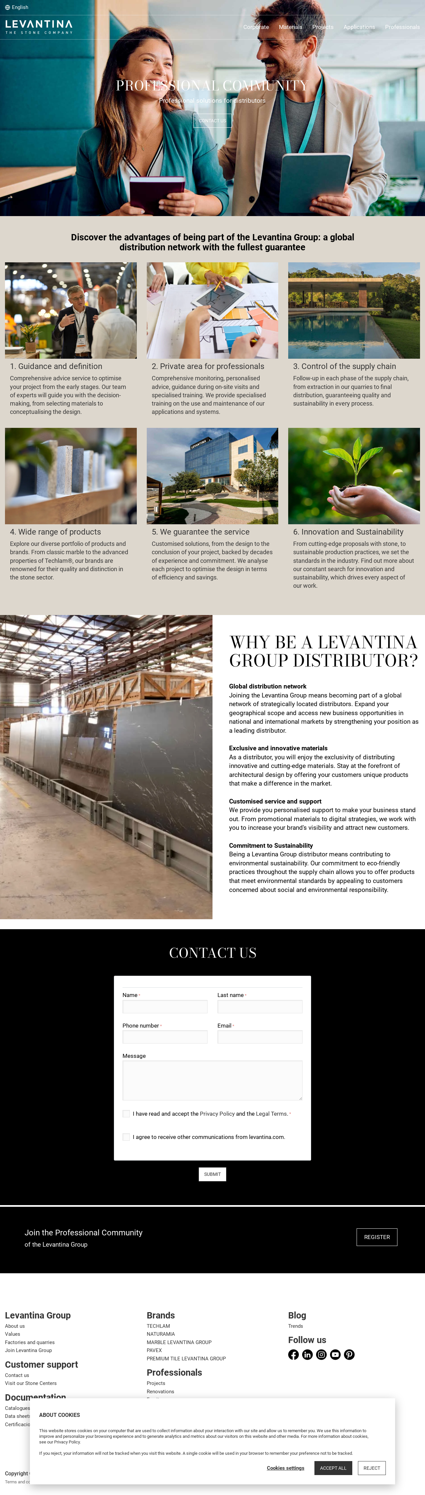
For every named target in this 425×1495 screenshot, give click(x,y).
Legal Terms (271, 1113)
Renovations (160, 1392)
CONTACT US (212, 120)
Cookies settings (285, 1468)
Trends (295, 1326)
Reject (372, 1468)
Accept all (333, 1468)
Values (12, 1334)
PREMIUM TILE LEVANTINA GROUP (186, 1359)
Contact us (17, 1375)
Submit (212, 1174)
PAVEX (154, 1350)
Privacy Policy (217, 1113)
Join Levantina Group (28, 1350)
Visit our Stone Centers (31, 1383)
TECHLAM (158, 1326)
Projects (156, 1383)
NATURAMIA (161, 1334)
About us (15, 1326)
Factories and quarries (30, 1342)
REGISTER (377, 1237)
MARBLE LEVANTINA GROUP (179, 1342)
